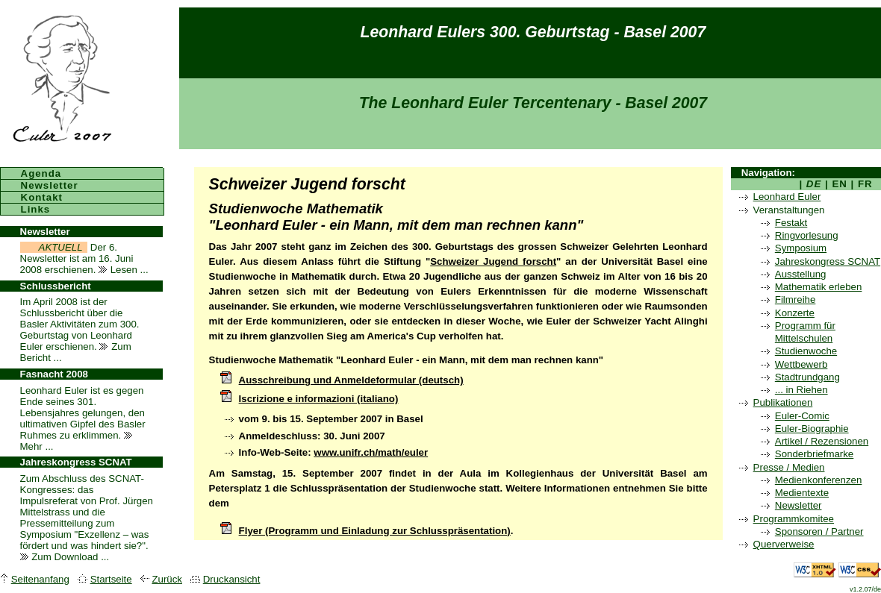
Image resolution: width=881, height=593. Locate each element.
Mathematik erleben (818, 286)
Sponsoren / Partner (819, 531)
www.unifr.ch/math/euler (371, 452)
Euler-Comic (802, 415)
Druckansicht (232, 579)
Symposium (800, 248)
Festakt (791, 222)
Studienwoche (806, 351)
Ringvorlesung (806, 235)
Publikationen (783, 402)
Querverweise (784, 544)
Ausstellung (800, 274)
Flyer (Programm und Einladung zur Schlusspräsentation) (375, 530)
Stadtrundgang (807, 377)
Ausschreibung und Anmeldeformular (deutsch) (351, 380)
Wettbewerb (801, 364)
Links (36, 209)
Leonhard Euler (787, 196)
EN (840, 183)
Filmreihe (795, 299)
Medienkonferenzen (818, 480)
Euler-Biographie (812, 428)
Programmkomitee (793, 518)
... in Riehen (801, 389)
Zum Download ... (65, 556)
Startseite (111, 579)
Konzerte (795, 313)
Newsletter (798, 505)
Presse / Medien (789, 467)
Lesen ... (124, 269)
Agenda (41, 173)
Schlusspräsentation (338, 488)
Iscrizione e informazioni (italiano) (319, 398)
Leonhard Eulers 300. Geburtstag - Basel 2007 (533, 32)
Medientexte (802, 492)
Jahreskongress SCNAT (827, 261)
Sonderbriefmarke (814, 453)
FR (865, 183)
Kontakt (42, 197)
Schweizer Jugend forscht (493, 261)
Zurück (167, 579)
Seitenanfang (40, 579)
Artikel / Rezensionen (821, 441)
